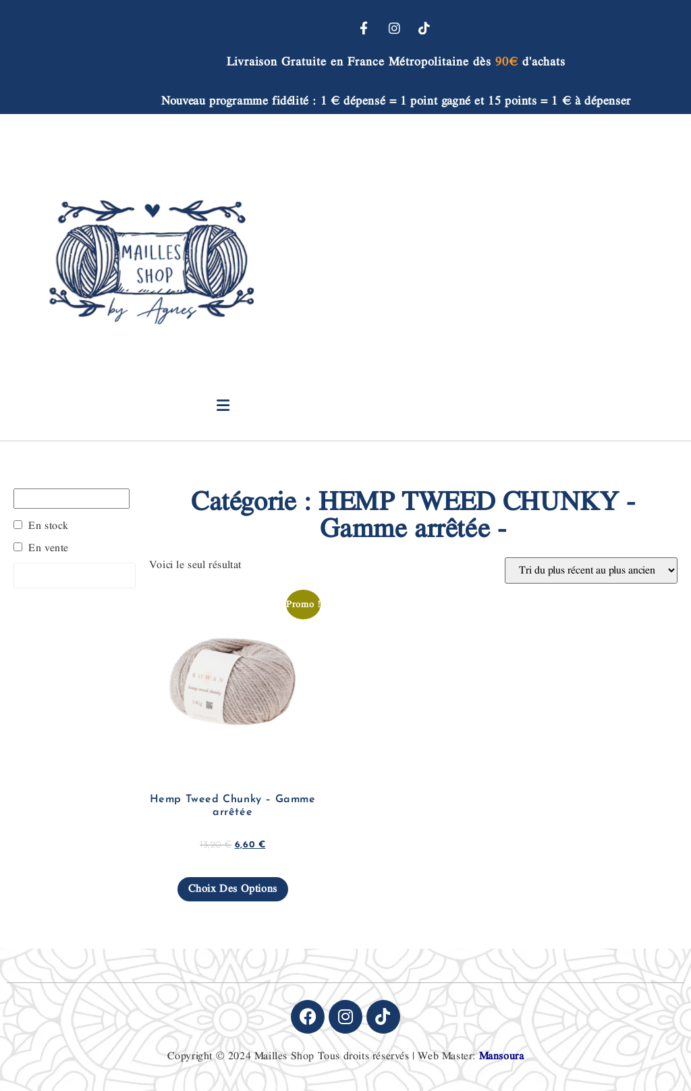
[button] (223, 406)
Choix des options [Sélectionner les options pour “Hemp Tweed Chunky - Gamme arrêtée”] (232, 889)
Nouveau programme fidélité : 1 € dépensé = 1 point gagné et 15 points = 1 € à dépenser (396, 101)
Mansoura (501, 1056)
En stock (48, 526)
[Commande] (591, 570)
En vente (48, 548)
